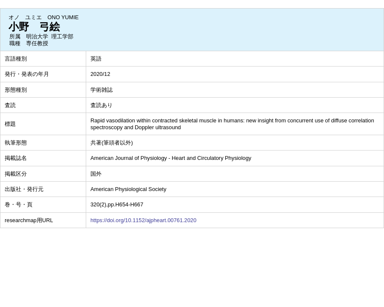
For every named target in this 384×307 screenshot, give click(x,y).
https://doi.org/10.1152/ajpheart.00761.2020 (143, 220)
